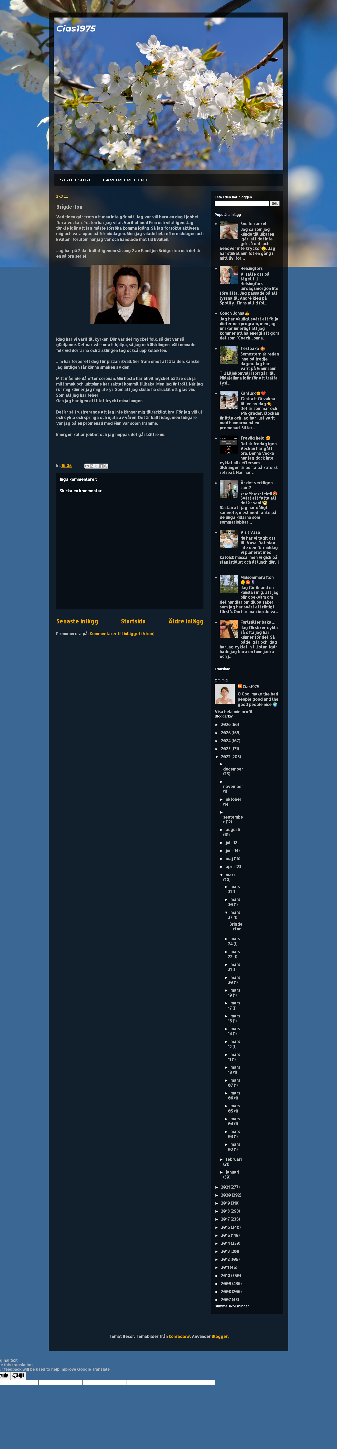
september (233, 819)
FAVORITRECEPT (125, 180)
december (233, 769)
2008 (226, 1291)
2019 (226, 1203)
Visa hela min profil (233, 711)
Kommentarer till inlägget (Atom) (122, 633)
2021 (226, 1187)
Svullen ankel (253, 223)
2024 (226, 740)
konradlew (179, 1336)
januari (232, 1172)
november (233, 786)
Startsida (75, 180)
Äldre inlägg (185, 621)
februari (234, 1159)
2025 (226, 732)
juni (229, 850)
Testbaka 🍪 (252, 348)
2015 (226, 1235)
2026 (226, 724)
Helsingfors (251, 268)
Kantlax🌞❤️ (253, 393)
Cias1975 (76, 28)
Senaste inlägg (77, 621)
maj (230, 858)
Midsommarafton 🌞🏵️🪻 (257, 580)
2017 (226, 1219)
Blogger (220, 1336)
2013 (226, 1251)
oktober (233, 799)
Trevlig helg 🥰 (255, 438)
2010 (226, 1275)
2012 (226, 1259)
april (231, 866)
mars (230, 874)
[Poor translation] (18, 1376)
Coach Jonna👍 (234, 313)
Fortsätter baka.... (257, 622)
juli (229, 842)
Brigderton (235, 926)
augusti (233, 829)
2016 (226, 1227)
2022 (226, 756)
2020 (226, 1195)
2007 (226, 1299)
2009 (226, 1283)
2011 (225, 1267)
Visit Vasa (250, 532)
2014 (226, 1243)
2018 (226, 1211)
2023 (226, 748)
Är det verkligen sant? (256, 485)
